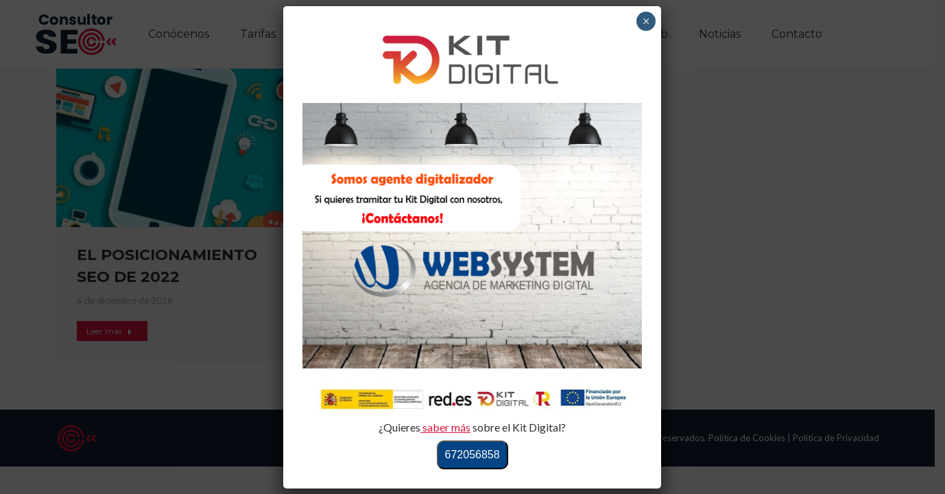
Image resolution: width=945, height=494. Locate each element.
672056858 (472, 454)
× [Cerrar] (646, 21)
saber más (445, 427)
